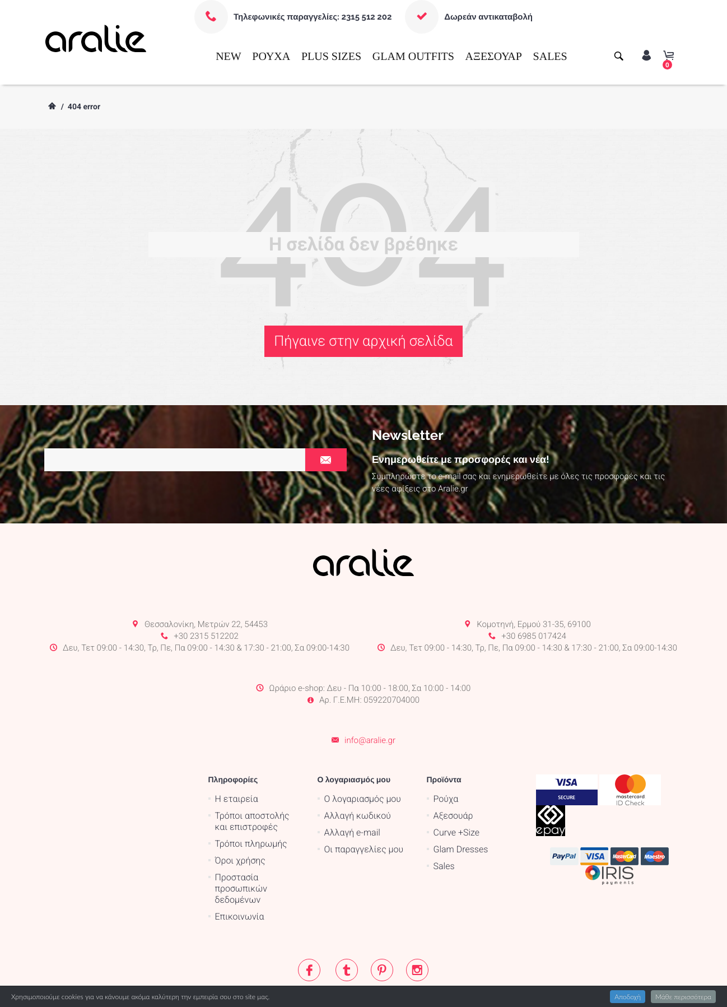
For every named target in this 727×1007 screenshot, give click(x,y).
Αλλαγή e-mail (352, 788)
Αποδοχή (627, 996)
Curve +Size (457, 788)
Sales (444, 821)
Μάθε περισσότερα (683, 996)
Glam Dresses (461, 805)
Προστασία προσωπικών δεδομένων (241, 844)
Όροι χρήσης (240, 816)
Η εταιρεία (236, 754)
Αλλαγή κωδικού (357, 771)
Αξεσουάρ (453, 771)
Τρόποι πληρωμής (251, 799)
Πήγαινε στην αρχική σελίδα (363, 341)
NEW (228, 56)
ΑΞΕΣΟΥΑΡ (493, 56)
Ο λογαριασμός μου (362, 754)
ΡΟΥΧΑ (271, 56)
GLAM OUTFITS (413, 56)
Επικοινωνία (239, 872)
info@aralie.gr (369, 695)
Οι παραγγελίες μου (364, 805)
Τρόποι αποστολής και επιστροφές (252, 777)
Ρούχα (446, 754)
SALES (550, 56)
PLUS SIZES (331, 56)
